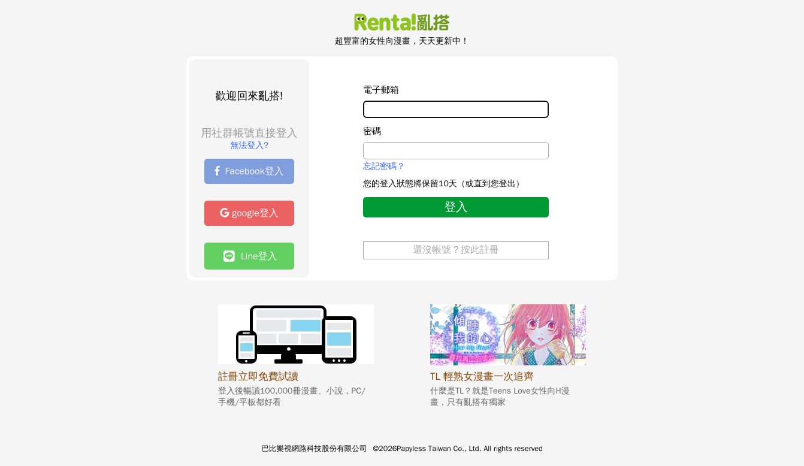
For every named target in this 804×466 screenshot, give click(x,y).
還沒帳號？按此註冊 (456, 250)
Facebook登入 (248, 171)
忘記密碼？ (384, 166)
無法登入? (249, 145)
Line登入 (250, 256)
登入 (455, 206)
